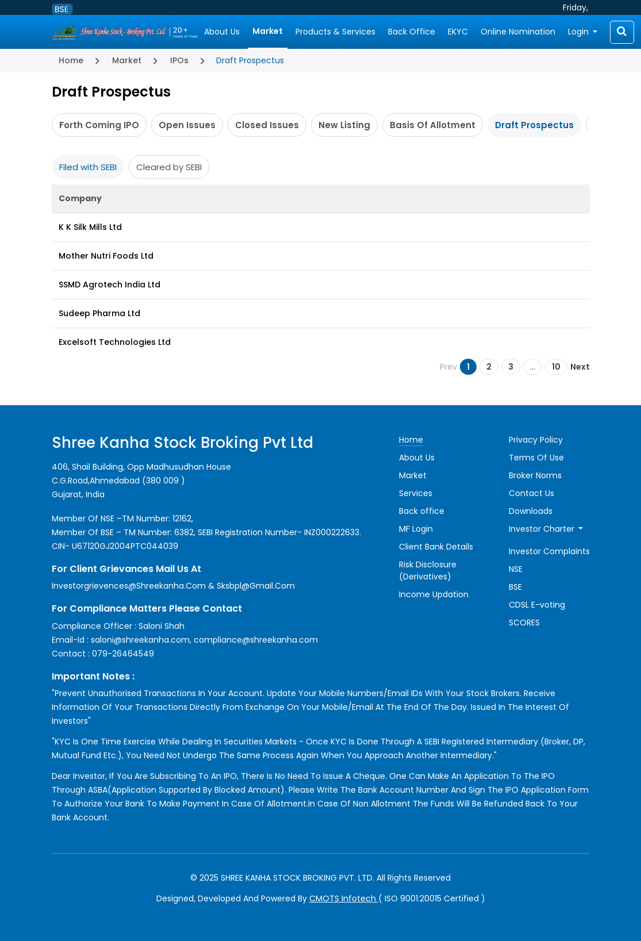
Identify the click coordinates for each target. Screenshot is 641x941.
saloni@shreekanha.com (140, 640)
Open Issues (187, 125)
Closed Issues (267, 125)
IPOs (179, 60)
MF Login (416, 529)
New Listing (344, 125)
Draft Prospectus (534, 125)
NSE (516, 569)
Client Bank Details (436, 546)
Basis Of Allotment (432, 125)
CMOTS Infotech (343, 898)
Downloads (530, 511)
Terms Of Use (536, 457)
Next (580, 366)
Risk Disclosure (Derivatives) (427, 570)
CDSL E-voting (537, 604)
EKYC (458, 31)
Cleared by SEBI (169, 167)
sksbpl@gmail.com (256, 586)
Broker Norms (535, 475)
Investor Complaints (549, 551)
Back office (421, 511)
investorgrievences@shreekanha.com (129, 586)
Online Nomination (518, 31)
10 (556, 366)
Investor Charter (543, 529)
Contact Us (531, 493)
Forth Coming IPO (99, 125)
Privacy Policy (536, 439)
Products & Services (335, 31)
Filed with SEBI (88, 167)
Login (579, 31)
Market (267, 31)
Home (71, 60)
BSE (515, 587)
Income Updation (434, 594)
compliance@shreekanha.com (256, 640)
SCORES (524, 622)
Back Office (411, 31)
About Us (222, 31)
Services (415, 493)
